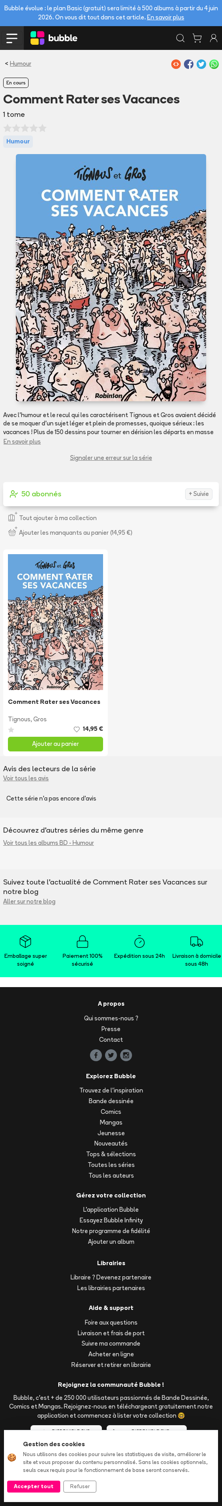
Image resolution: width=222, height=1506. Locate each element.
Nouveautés (111, 1143)
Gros (40, 719)
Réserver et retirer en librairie (111, 1365)
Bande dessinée (111, 1101)
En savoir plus (165, 17)
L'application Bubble (111, 1209)
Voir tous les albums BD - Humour (48, 842)
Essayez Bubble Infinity (111, 1220)
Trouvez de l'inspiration (111, 1090)
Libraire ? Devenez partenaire (111, 1277)
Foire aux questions (111, 1322)
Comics (111, 1111)
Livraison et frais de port (111, 1333)
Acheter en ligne (111, 1354)
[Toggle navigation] (12, 38)
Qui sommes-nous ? (111, 1018)
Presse (111, 1029)
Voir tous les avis (26, 778)
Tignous (19, 719)
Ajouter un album (111, 1241)
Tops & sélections (111, 1154)
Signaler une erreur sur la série (111, 457)
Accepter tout (34, 1486)
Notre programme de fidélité (111, 1231)
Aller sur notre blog (29, 901)
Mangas (111, 1122)
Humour (20, 63)
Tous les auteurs (111, 1175)
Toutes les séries (111, 1165)
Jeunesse (111, 1133)
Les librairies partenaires (111, 1288)
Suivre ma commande (111, 1343)
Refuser (80, 1486)
